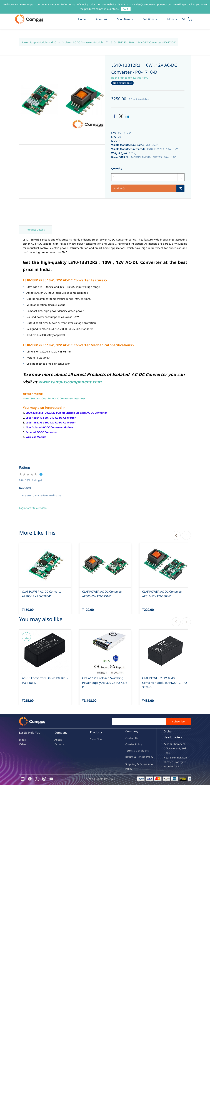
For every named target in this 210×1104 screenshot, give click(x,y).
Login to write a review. (33, 508)
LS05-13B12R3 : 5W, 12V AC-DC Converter (51, 422)
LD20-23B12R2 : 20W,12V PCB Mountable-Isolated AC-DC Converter (66, 413)
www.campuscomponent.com (69, 382)
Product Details (36, 229)
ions (146, 750)
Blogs (22, 740)
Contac (129, 738)
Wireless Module (36, 437)
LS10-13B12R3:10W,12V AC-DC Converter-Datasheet (54, 398)
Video (22, 744)
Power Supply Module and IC (38, 42)
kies (132, 744)
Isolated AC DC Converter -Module (82, 42)
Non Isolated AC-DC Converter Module (49, 427)
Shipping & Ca (133, 764)
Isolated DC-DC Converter (41, 432)
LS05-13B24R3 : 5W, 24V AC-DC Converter (51, 417)
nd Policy (147, 757)
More (171, 19)
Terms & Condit (134, 750)
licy (140, 744)
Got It (126, 9)
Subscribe (178, 721)
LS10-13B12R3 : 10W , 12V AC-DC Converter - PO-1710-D (143, 42)
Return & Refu (133, 757)
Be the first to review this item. (129, 77)
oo (128, 744)
